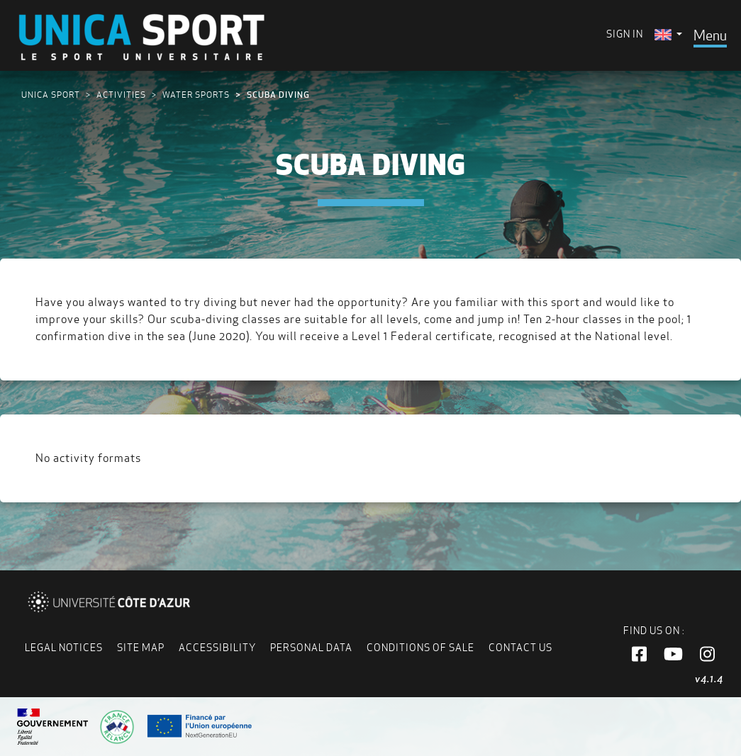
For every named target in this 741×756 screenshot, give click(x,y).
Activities (121, 94)
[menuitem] (668, 34)
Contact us (520, 647)
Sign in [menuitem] (624, 34)
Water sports (196, 94)
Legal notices (64, 647)
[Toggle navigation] (710, 35)
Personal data (311, 647)
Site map (141, 647)
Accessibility (217, 647)
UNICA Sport (50, 94)
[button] (639, 654)
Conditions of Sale (420, 647)
